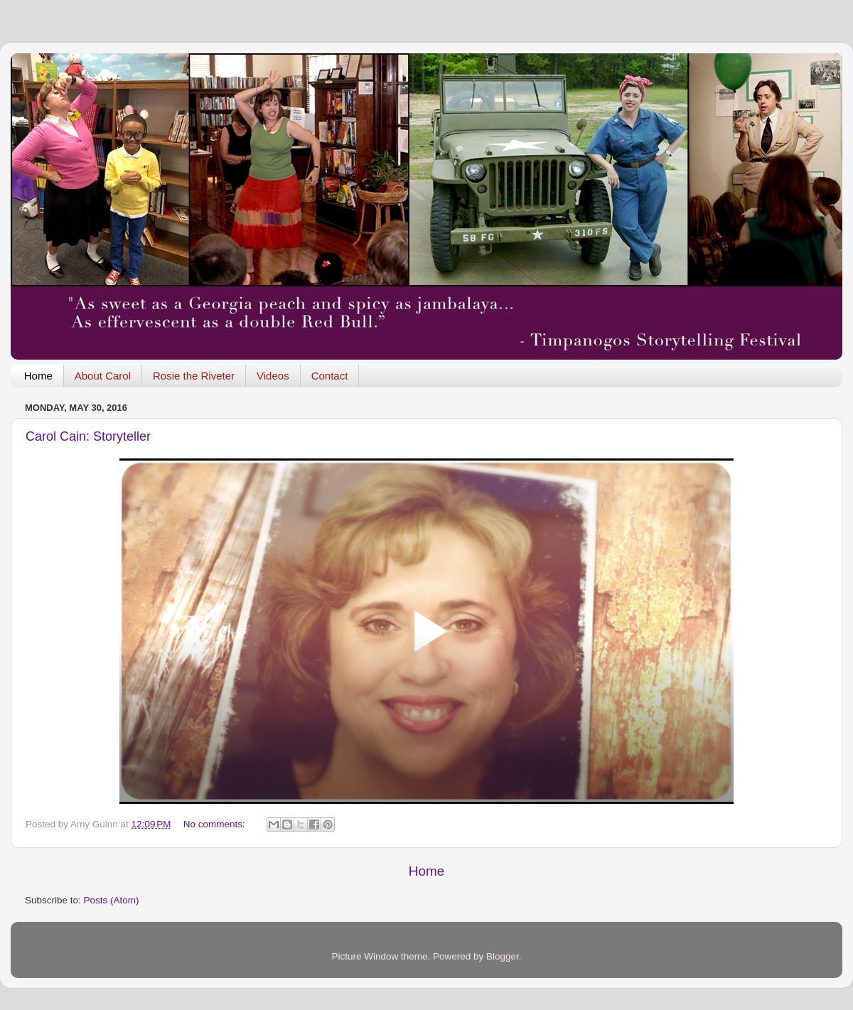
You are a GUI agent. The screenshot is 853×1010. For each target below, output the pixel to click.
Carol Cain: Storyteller (88, 436)
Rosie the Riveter (194, 376)
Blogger (502, 956)
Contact (329, 376)
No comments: (215, 824)
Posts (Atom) (111, 900)
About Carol (103, 376)
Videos (273, 376)
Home (38, 376)
